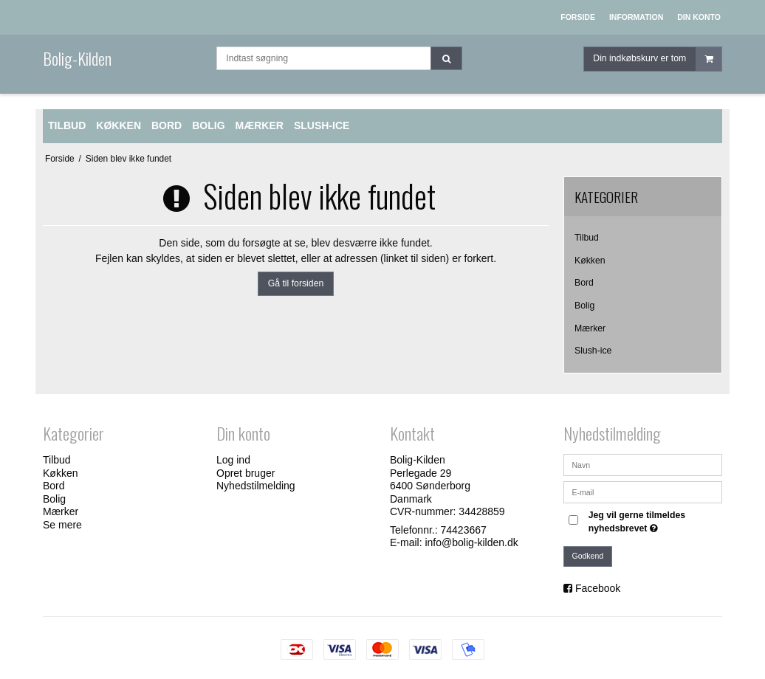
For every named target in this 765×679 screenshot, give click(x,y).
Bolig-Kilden (77, 58)
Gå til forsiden (296, 283)
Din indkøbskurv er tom (657, 62)
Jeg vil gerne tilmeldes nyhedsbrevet (654, 521)
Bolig (584, 305)
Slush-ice (592, 350)
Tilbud (586, 237)
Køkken (590, 260)
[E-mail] (642, 491)
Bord (584, 283)
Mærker (590, 328)
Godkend (588, 555)
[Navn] (642, 464)
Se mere (62, 525)
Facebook (597, 588)
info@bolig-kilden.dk (471, 542)
